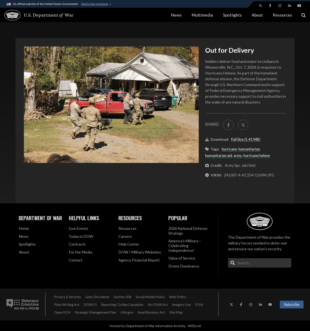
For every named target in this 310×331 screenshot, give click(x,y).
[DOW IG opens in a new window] (90, 304)
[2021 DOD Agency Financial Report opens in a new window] (140, 260)
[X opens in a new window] (260, 5)
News (176, 14)
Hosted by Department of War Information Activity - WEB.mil (155, 326)
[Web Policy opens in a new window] (177, 297)
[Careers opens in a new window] (140, 236)
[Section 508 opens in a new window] (122, 297)
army (238, 155)
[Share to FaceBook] (228, 125)
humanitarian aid (218, 155)
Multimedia (202, 14)
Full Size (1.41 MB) (245, 139)
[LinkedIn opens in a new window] (289, 5)
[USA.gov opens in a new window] (126, 312)
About (257, 14)
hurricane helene (256, 155)
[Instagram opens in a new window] (280, 5)
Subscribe (291, 304)
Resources (282, 14)
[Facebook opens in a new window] (270, 5)
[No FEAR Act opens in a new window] (158, 304)
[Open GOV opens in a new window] (62, 312)
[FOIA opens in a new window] (199, 304)
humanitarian (249, 149)
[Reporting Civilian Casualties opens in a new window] (122, 304)
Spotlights (232, 14)
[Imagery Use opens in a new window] (181, 304)
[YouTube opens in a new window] (299, 5)
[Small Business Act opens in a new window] (151, 312)
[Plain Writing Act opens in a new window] (67, 304)
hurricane (229, 149)
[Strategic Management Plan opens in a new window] (95, 312)
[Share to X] (243, 125)
